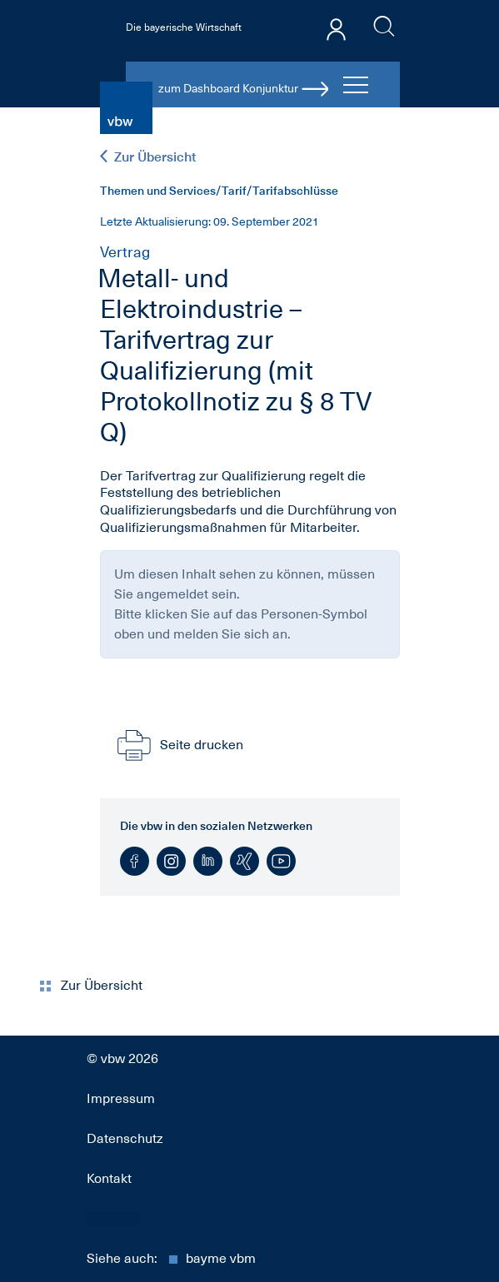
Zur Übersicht (148, 157)
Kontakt (109, 1178)
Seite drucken (178, 745)
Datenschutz (125, 1138)
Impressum (121, 1099)
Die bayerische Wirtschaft (184, 27)
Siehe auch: (171, 1258)
